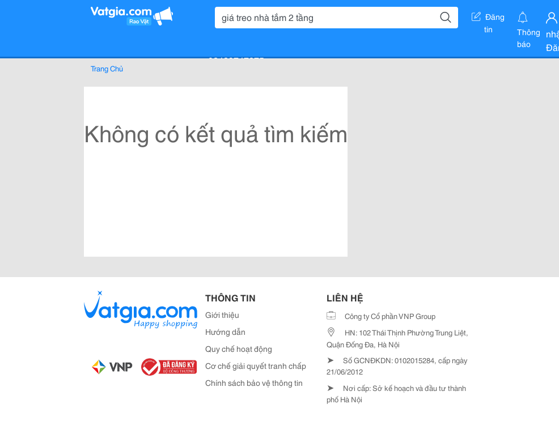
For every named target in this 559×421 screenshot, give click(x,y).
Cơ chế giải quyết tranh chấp (255, 365)
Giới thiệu (222, 314)
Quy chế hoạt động (238, 348)
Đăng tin (488, 19)
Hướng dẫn (225, 331)
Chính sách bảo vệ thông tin (254, 382)
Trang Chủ (107, 68)
